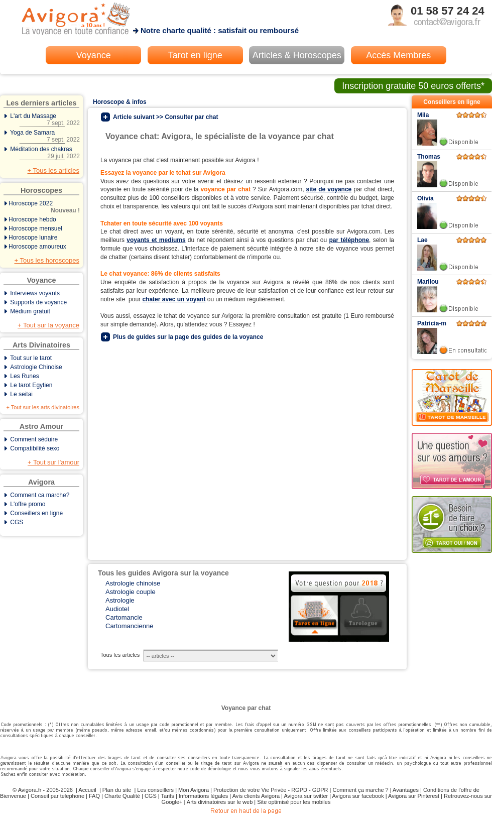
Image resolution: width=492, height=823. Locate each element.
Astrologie (120, 600)
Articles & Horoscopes (297, 55)
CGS (16, 522)
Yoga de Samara (42, 136)
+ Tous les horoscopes (47, 260)
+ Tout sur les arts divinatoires (42, 407)
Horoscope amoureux (37, 246)
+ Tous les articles (53, 170)
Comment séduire (34, 439)
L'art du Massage (42, 119)
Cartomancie (124, 617)
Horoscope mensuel (35, 228)
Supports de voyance (38, 302)
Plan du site (116, 790)
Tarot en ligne (195, 55)
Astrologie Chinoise (36, 367)
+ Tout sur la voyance (48, 325)
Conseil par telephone (57, 796)
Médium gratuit (30, 311)
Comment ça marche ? (360, 790)
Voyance (93, 55)
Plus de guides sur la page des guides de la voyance (188, 336)
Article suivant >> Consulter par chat (165, 117)
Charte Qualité (122, 796)
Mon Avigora (193, 790)
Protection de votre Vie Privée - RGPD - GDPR (270, 790)
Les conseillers (155, 790)
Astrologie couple (130, 592)
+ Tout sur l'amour (53, 462)
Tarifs (167, 796)
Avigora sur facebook (358, 796)
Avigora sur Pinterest (413, 796)
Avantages (406, 790)
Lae (422, 240)
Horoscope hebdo (32, 219)
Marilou (428, 281)
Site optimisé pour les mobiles (293, 802)
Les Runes (24, 376)
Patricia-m (431, 323)
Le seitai (21, 394)
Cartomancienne (129, 626)
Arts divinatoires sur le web (220, 802)
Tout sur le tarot (31, 358)
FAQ (94, 796)
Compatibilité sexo (34, 448)
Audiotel (117, 609)
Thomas (428, 156)
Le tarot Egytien (31, 385)
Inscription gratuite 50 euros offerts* (413, 86)
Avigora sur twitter (306, 796)
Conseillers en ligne (36, 513)
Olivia (425, 198)
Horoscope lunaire (33, 237)
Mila (423, 115)
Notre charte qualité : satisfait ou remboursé (220, 30)
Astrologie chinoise (132, 583)
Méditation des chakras (42, 153)
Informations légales (203, 796)
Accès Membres (398, 55)
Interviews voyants (35, 293)
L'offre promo (27, 504)
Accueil (87, 790)
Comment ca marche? (39, 495)
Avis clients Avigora (256, 796)
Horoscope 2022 (42, 207)
